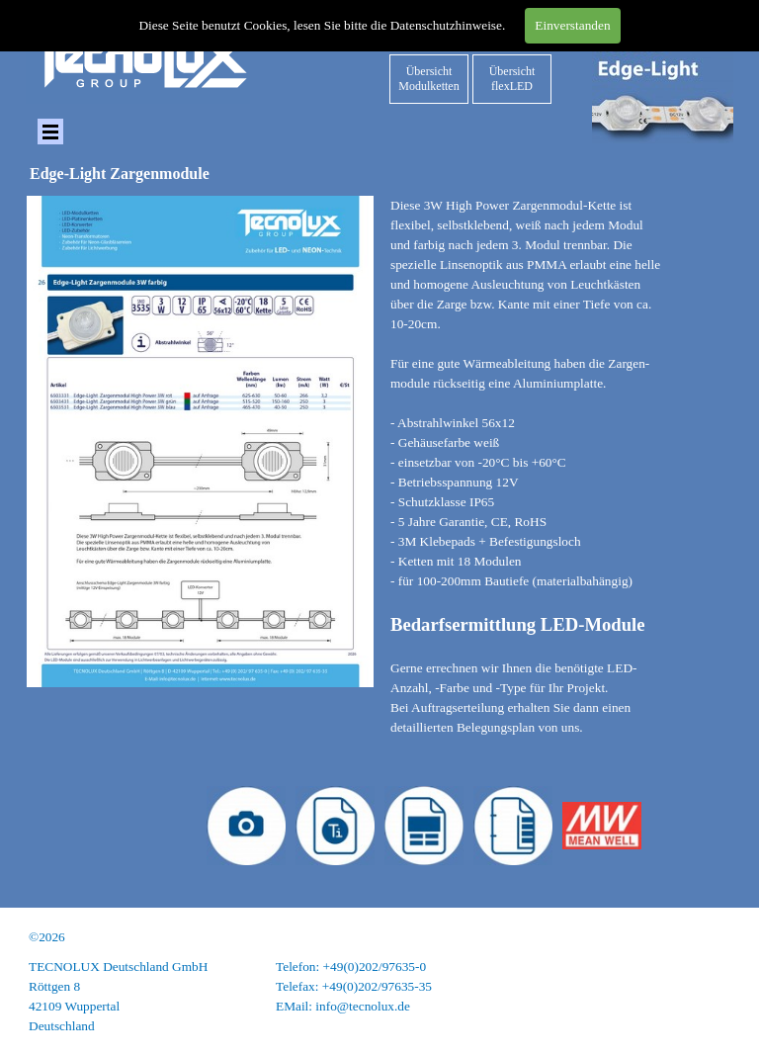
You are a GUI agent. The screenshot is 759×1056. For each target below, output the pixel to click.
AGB (719, 1006)
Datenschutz (700, 986)
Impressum (704, 966)
